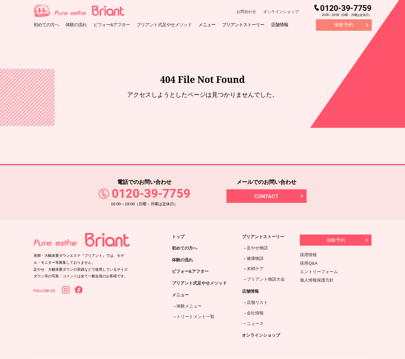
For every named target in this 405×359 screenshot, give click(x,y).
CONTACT (266, 196)
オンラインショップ (281, 11)
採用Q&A (309, 263)
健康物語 (254, 254)
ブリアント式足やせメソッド (203, 287)
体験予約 (343, 24)
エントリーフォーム (319, 271)
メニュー (181, 300)
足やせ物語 (256, 246)
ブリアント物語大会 (265, 269)
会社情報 (254, 298)
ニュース (254, 305)
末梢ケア (254, 261)
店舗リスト (256, 290)
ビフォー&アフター (193, 274)
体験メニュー (187, 309)
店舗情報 (252, 281)
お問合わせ (246, 11)
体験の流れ (184, 262)
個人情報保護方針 (317, 280)
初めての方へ (186, 249)
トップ (179, 237)
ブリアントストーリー (267, 237)
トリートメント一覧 (194, 317)
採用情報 (308, 254)
